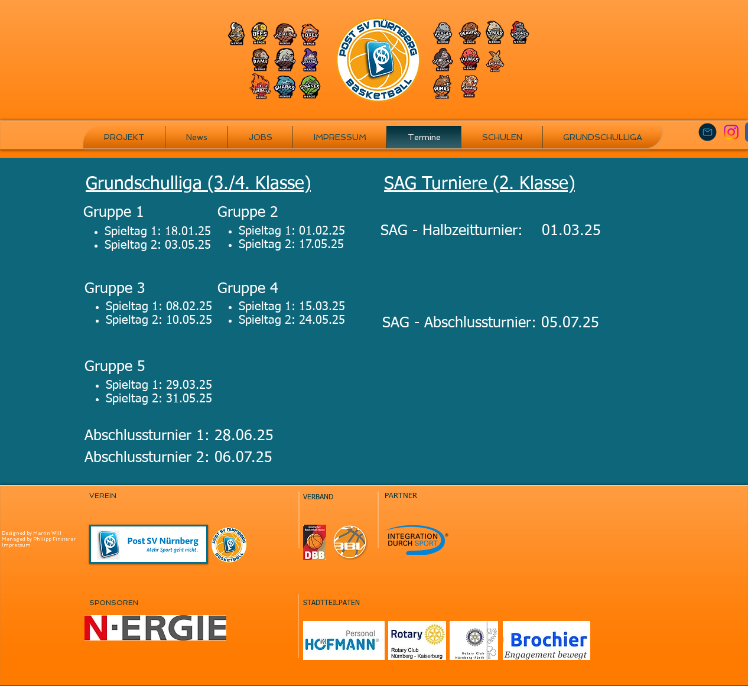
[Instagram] (731, 132)
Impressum (16, 545)
